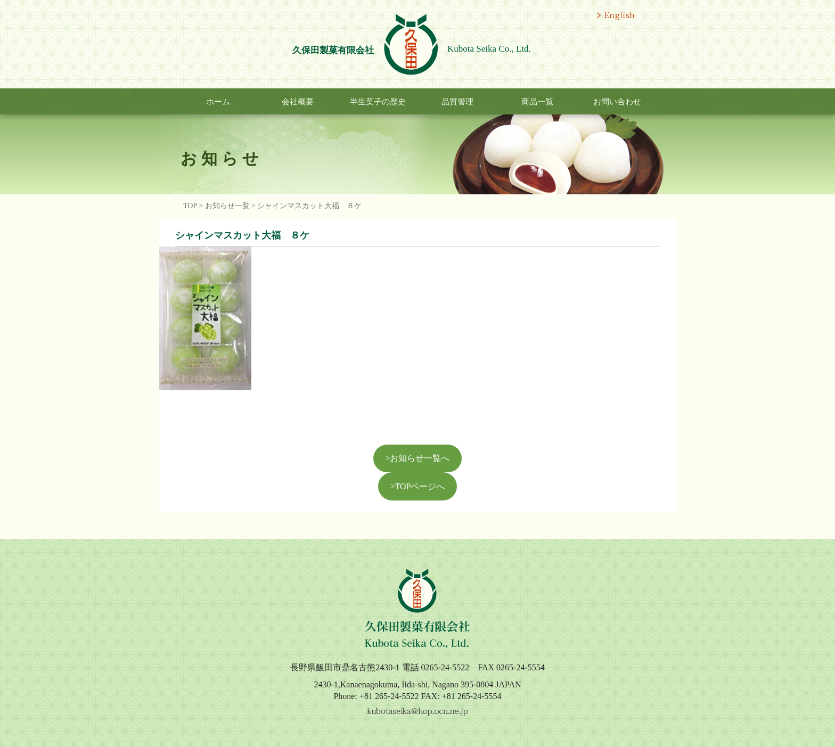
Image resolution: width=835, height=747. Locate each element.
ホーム (218, 101)
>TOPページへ (417, 486)
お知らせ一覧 (227, 206)
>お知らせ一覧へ (418, 458)
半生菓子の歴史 (378, 101)
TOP (190, 206)
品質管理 (457, 101)
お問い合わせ (617, 101)
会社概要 (298, 101)
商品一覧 (537, 101)
